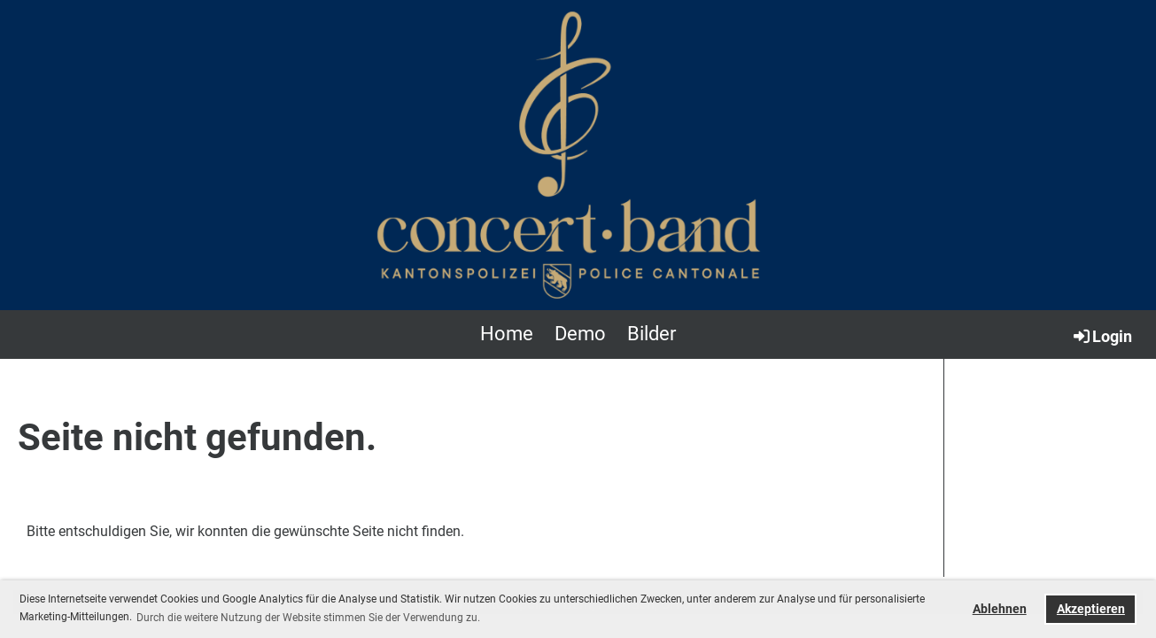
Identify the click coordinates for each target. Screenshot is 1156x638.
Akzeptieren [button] (1091, 609)
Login (1101, 335)
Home (506, 334)
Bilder (651, 334)
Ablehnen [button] (1000, 609)
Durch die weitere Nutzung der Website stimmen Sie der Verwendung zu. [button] (308, 617)
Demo (580, 334)
